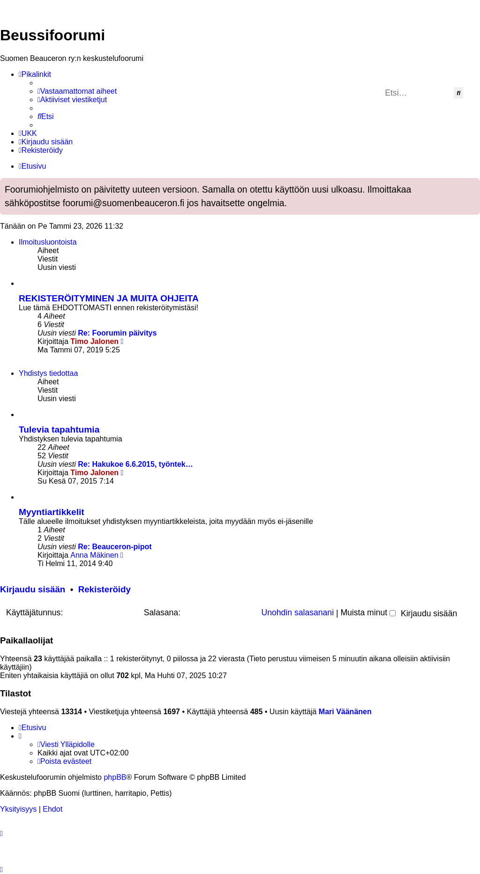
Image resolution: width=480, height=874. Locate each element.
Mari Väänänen (345, 712)
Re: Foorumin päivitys (117, 333)
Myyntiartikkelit (51, 512)
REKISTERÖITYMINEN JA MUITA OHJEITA (109, 298)
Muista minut (368, 612)
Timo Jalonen (94, 341)
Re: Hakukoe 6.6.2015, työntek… (135, 464)
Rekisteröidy (104, 589)
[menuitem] (77, 91)
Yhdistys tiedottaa (48, 373)
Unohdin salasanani (298, 612)
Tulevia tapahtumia (59, 429)
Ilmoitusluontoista (48, 242)
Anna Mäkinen (94, 555)
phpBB (115, 777)
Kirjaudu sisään (32, 589)
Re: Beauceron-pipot (114, 547)
